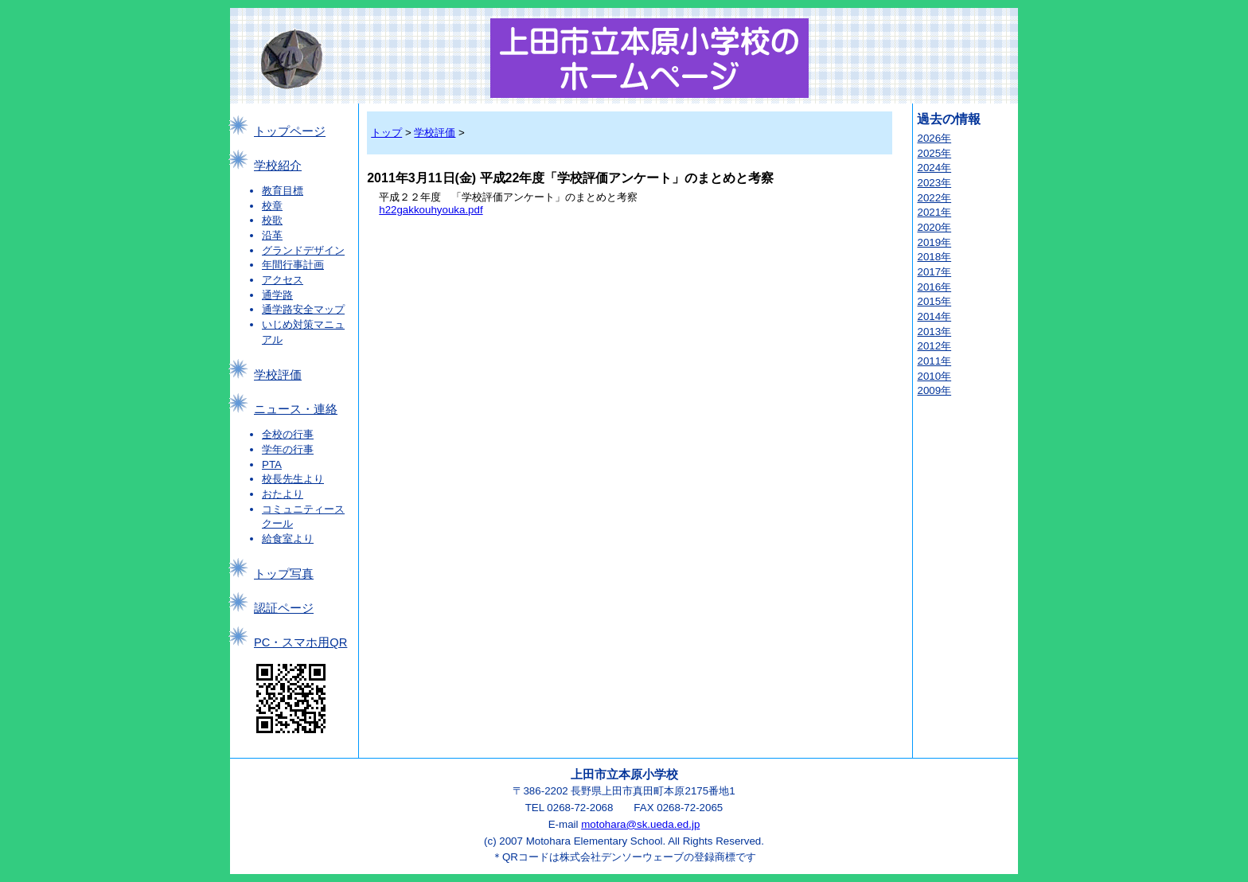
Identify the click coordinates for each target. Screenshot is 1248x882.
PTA (272, 464)
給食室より (288, 538)
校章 (272, 206)
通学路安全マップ (303, 309)
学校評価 (278, 375)
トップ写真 (284, 574)
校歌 (272, 220)
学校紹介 (278, 165)
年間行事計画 (293, 265)
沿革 (272, 235)
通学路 (277, 295)
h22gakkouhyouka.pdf (430, 210)
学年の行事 (288, 449)
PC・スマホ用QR (300, 642)
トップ (386, 133)
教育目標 (282, 191)
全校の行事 (288, 434)
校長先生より (293, 479)
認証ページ (284, 608)
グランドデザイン (303, 250)
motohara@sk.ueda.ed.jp (640, 824)
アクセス (282, 280)
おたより (282, 494)
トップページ (290, 131)
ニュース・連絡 (295, 409)
